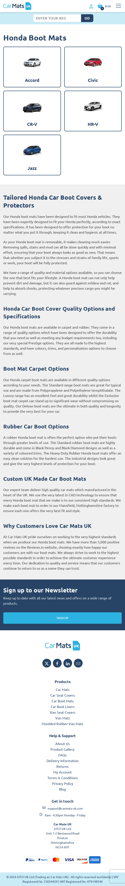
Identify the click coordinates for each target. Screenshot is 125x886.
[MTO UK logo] (62, 645)
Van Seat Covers (62, 712)
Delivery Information (63, 760)
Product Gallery (62, 749)
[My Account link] (91, 6)
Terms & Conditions (62, 777)
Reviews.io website (42, 547)
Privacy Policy (62, 783)
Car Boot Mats (63, 701)
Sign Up (62, 618)
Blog (62, 789)
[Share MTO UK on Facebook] (57, 663)
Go (87, 18)
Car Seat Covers (62, 695)
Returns (62, 766)
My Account (62, 772)
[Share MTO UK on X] (46, 663)
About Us (62, 743)
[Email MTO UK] (78, 663)
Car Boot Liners (63, 706)
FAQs (62, 755)
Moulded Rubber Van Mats (62, 723)
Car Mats (62, 689)
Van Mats (62, 718)
